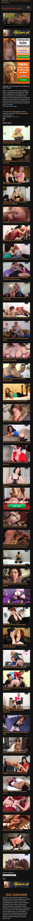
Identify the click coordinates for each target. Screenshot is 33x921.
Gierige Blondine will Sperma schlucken (14, 667)
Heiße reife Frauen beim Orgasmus (13, 830)
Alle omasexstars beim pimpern (12, 183)
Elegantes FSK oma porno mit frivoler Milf (15, 773)
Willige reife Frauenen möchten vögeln (14, 624)
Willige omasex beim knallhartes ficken (14, 565)
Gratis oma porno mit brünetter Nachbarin (15, 401)
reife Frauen (15, 117)
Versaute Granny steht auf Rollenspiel (14, 604)
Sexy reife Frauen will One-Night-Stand (14, 752)
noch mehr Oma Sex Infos (10, 106)
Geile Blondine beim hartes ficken (13, 240)
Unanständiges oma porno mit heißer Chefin (16, 869)
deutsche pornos (25, 1)
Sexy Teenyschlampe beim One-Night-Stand (16, 317)
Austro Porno (5, 2)
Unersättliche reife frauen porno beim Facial (16, 222)
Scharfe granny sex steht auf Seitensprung (15, 259)
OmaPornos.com (11, 8)
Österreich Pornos (14, 1)
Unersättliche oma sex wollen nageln (14, 811)
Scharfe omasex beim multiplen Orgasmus (15, 850)
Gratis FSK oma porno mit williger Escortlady (16, 442)
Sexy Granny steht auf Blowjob (12, 421)
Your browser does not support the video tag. (16, 20)
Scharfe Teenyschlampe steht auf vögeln (15, 526)
